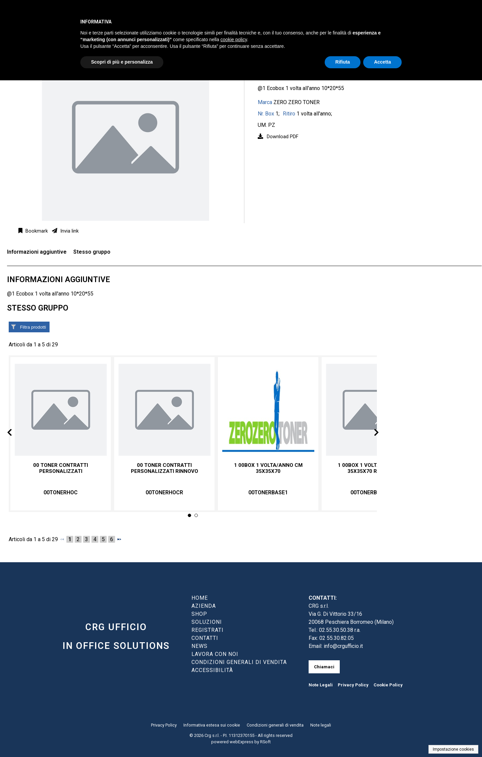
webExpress (241, 741)
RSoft (265, 741)
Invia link (69, 231)
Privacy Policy (353, 684)
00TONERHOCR (164, 492)
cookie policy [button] (234, 39)
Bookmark (36, 231)
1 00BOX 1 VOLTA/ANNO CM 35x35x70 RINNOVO (372, 468)
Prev (15, 433)
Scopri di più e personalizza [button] (122, 62)
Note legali (320, 725)
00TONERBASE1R (371, 492)
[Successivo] (119, 539)
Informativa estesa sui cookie (211, 725)
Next (371, 433)
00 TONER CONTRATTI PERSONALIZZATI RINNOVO (164, 468)
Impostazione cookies (453, 749)
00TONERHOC (61, 492)
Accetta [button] (382, 62)
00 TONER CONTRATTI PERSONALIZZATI (60, 468)
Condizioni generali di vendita (275, 725)
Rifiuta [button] (342, 62)
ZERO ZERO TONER (296, 102)
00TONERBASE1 (268, 492)
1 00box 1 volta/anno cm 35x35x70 (268, 468)
